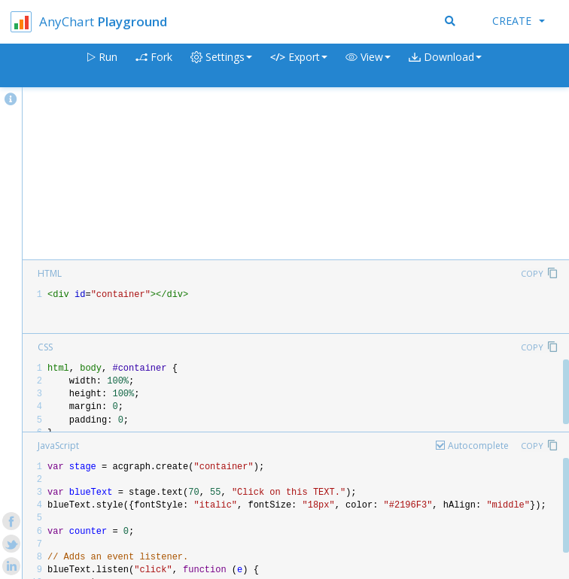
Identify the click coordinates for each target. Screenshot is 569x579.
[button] (368, 65)
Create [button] (518, 21)
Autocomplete (478, 445)
